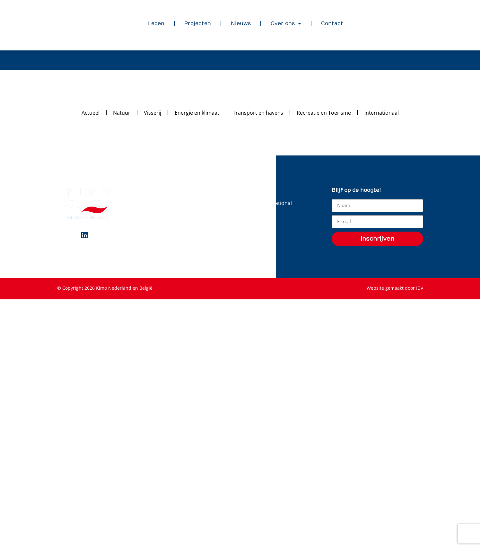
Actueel (91, 112)
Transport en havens (258, 112)
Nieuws (241, 23)
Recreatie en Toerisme (324, 112)
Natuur (121, 112)
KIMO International (269, 202)
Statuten (256, 227)
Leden (156, 23)
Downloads (260, 214)
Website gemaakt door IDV (395, 288)
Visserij (152, 112)
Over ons (286, 23)
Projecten (197, 23)
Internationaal (381, 112)
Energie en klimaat (197, 112)
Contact (332, 23)
